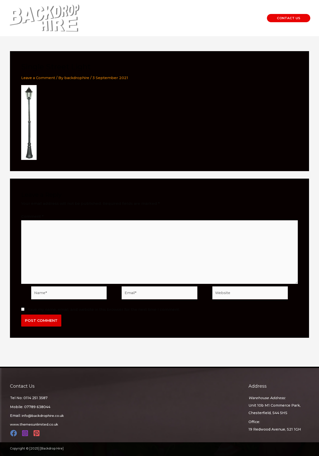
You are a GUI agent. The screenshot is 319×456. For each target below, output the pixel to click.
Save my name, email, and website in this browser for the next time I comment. (104, 312)
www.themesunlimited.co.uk (36, 424)
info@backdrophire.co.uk (44, 415)
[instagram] (26, 433)
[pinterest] (37, 433)
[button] (288, 18)
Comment (32, 216)
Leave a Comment (39, 77)
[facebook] (14, 433)
